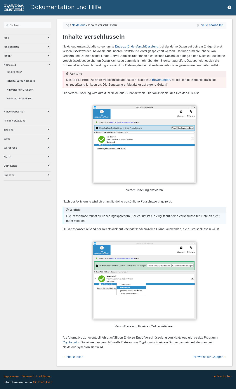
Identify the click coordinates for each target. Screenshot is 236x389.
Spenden (9, 174)
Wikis (7, 138)
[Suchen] (27, 25)
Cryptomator (71, 342)
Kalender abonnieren (19, 98)
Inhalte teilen (14, 71)
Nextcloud (10, 64)
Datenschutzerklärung (37, 376)
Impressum (11, 376)
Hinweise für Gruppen (20, 89)
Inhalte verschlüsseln (21, 80)
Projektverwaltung (15, 120)
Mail (6, 37)
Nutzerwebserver (14, 111)
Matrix (7, 55)
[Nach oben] (222, 376)
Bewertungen (161, 79)
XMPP (7, 156)
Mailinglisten (11, 46)
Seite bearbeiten (212, 25)
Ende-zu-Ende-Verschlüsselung (136, 46)
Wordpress (10, 147)
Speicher (9, 129)
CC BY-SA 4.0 (42, 382)
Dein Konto (10, 165)
